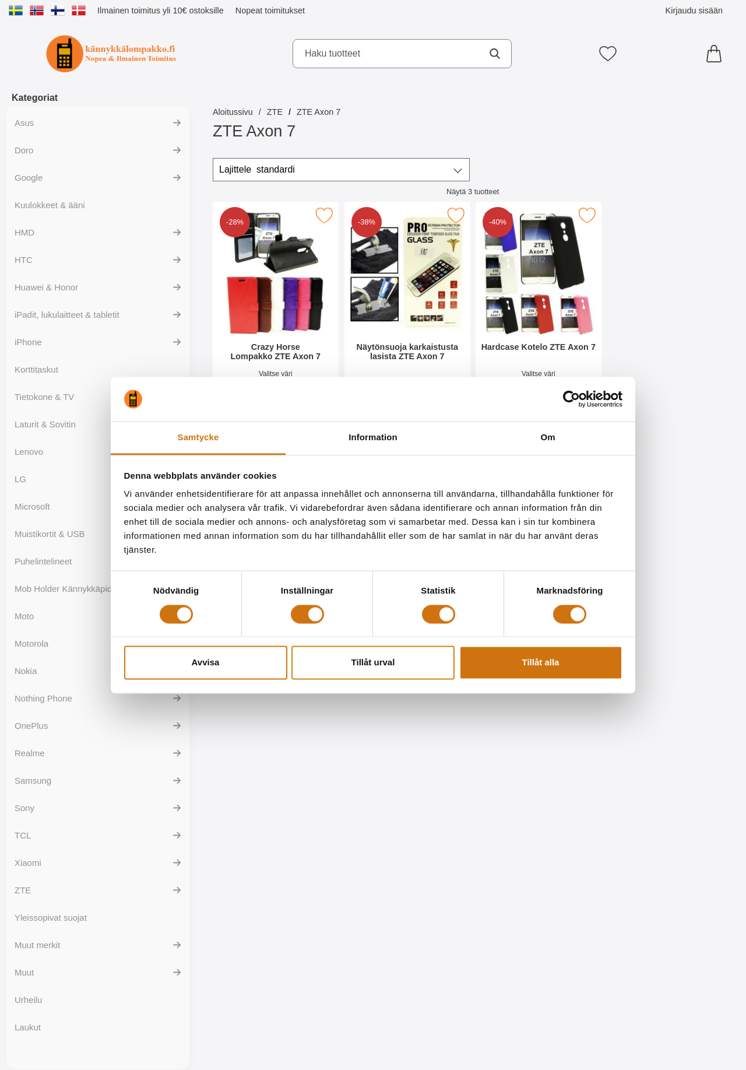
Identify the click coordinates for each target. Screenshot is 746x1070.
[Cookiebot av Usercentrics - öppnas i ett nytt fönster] (571, 399)
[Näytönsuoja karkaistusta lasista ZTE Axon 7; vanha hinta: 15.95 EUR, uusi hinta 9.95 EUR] (407, 308)
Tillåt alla (541, 663)
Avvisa (206, 663)
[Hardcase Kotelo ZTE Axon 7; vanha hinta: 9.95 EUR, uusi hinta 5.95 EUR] (538, 308)
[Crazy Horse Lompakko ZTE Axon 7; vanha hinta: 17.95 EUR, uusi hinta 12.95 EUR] (275, 308)
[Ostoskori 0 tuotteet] (716, 53)
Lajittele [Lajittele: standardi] (257, 169)
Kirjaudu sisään (694, 10)
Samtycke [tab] (198, 438)
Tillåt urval (373, 663)
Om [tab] (547, 438)
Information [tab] (373, 438)
